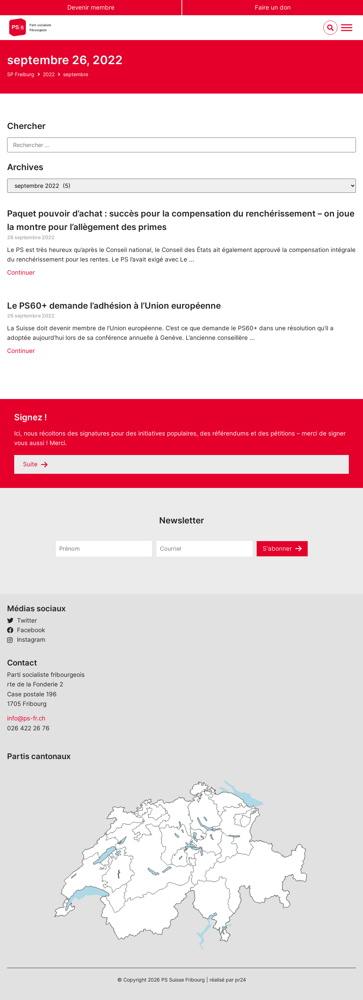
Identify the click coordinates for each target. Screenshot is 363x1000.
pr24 (240, 980)
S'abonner (277, 548)
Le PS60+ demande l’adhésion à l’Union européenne (114, 305)
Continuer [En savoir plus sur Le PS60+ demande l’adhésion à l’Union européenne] (21, 350)
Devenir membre (91, 7)
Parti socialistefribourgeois (40, 27)
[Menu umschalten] (346, 27)
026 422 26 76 (28, 728)
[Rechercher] (181, 144)
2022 (49, 74)
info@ (15, 718)
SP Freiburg (20, 74)
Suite (30, 464)
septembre (75, 74)
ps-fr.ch (34, 718)
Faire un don (273, 7)
